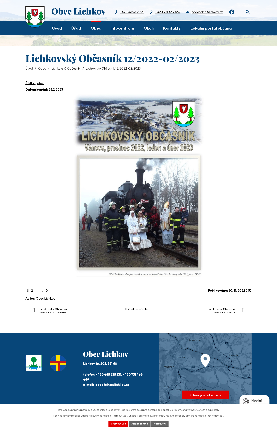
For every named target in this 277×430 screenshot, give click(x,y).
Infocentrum (122, 28)
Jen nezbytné (139, 423)
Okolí (149, 28)
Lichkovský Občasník (65, 68)
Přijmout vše (118, 423)
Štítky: (30, 83)
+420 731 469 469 (167, 12)
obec (40, 83)
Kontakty (172, 28)
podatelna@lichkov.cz (207, 12)
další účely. (214, 409)
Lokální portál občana (211, 28)
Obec (96, 28)
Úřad (76, 28)
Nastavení (160, 423)
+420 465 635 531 (132, 12)
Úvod (57, 28)
